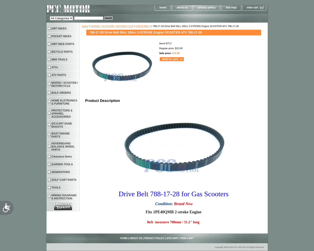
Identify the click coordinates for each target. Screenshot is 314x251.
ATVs (55, 67)
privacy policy (207, 7)
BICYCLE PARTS (62, 51)
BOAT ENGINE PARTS (61, 135)
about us (182, 7)
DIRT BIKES (59, 28)
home (162, 7)
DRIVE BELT (143, 26)
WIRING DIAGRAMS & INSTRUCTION (64, 197)
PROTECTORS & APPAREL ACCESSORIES (62, 113)
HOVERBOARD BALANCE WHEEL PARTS (63, 146)
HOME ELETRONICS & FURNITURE (64, 102)
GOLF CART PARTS (64, 179)
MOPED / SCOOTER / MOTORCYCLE (112, 26)
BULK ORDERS (61, 92)
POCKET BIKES (61, 36)
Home (85, 26)
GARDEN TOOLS (62, 164)
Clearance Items (62, 156)
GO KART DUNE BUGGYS (62, 125)
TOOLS (56, 187)
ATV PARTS (59, 75)
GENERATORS (61, 172)
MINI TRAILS (59, 59)
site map (231, 7)
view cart (252, 7)
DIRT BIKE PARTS (63, 44)
